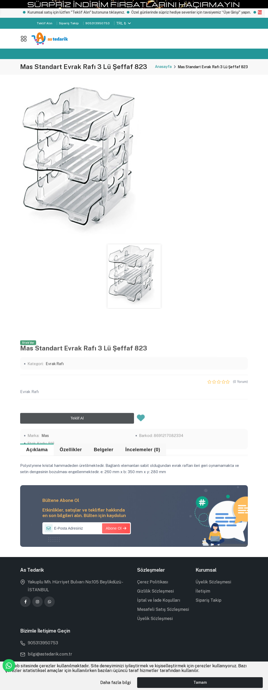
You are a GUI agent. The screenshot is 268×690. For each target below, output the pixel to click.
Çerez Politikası (152, 581)
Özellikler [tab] (71, 449)
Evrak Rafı (55, 443)
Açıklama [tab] (37, 449)
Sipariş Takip (69, 23)
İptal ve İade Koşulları (158, 600)
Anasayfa (163, 67)
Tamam (200, 682)
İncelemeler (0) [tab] (142, 449)
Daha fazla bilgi (115, 682)
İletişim (203, 591)
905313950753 (97, 23)
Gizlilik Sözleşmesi (155, 591)
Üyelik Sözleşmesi (155, 618)
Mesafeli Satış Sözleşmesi (163, 609)
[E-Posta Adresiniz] (86, 528)
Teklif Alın (44, 23)
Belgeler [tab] (103, 449)
